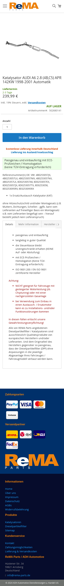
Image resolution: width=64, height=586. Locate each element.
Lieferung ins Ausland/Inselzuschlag (32, 152)
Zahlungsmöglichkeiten (18, 547)
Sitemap (10, 530)
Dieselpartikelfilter (16, 526)
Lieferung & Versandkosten (21, 551)
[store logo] (24, 6)
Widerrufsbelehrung (17, 509)
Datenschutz (12, 501)
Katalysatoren (13, 522)
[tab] (9, 224)
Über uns (10, 493)
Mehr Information (28, 224)
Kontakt (9, 543)
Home (8, 488)
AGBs (8, 505)
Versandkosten (37, 102)
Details (9, 224)
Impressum (11, 497)
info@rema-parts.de (18, 575)
